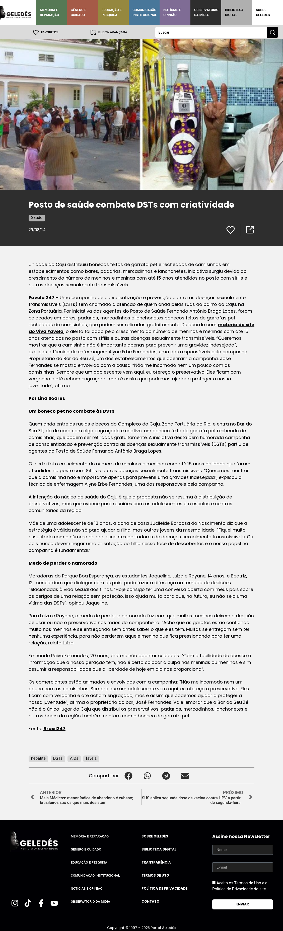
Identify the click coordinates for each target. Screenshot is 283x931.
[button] (128, 775)
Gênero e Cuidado (78, 12)
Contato (150, 901)
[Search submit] (272, 32)
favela (91, 758)
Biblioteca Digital (234, 12)
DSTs (57, 758)
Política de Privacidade (164, 888)
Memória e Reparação (49, 12)
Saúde (36, 217)
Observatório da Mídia (206, 12)
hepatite (38, 758)
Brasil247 (54, 728)
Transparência (156, 862)
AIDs (74, 758)
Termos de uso (155, 875)
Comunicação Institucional (144, 12)
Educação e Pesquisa (112, 12)
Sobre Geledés (263, 12)
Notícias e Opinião (172, 12)
